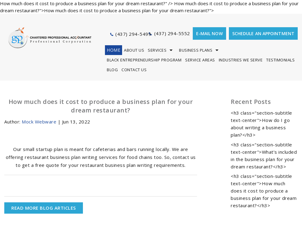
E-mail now (209, 33)
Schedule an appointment (263, 33)
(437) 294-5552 (172, 33)
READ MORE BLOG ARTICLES (43, 208)
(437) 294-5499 (133, 34)
